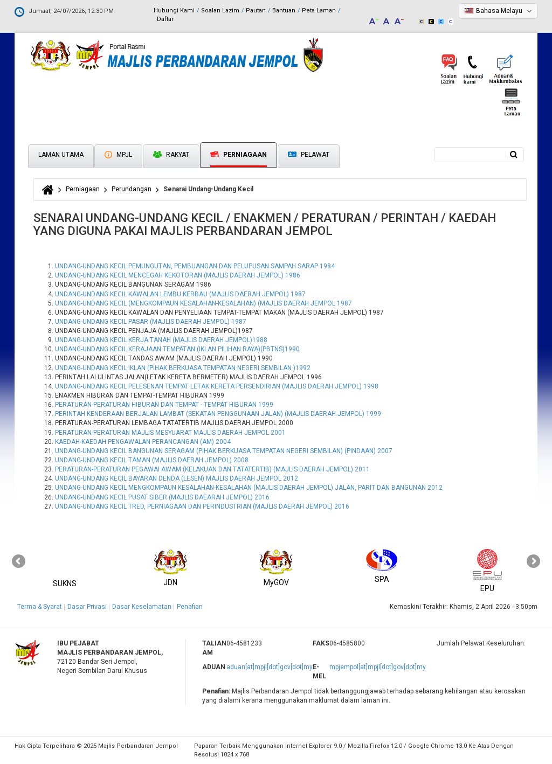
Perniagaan (238, 154)
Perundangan (131, 189)
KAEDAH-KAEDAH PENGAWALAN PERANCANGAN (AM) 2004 (143, 442)
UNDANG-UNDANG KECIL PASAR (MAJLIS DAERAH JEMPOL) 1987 (150, 321)
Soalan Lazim (220, 10)
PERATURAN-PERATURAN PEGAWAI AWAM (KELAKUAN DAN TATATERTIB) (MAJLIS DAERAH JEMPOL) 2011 (212, 469)
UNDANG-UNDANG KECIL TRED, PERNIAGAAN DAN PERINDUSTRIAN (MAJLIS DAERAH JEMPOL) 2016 (202, 506)
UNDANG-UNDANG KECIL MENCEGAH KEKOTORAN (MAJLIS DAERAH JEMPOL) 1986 (177, 275)
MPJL (118, 154)
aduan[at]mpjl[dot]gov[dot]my (269, 667)
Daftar (165, 19)
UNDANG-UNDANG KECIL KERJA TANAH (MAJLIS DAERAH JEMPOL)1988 (161, 340)
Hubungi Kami (174, 10)
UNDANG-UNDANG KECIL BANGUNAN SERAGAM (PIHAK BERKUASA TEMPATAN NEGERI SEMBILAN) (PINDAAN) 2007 (223, 451)
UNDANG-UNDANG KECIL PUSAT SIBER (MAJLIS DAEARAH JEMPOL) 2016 (162, 497)
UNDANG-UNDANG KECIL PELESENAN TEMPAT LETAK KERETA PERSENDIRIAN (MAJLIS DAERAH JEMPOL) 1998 (216, 386)
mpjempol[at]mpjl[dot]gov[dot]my (377, 667)
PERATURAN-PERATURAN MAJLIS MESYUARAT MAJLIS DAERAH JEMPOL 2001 (170, 432)
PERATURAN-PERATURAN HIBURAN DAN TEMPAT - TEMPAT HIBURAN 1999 (164, 404)
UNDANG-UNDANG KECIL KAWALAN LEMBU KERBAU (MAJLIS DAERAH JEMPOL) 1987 (180, 294)
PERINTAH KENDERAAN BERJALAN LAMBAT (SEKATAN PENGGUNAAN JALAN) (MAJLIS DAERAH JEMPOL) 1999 (218, 414)
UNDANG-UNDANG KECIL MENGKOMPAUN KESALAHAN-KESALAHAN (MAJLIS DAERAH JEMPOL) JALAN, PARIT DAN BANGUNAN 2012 (249, 487)
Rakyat (171, 154)
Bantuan (283, 10)
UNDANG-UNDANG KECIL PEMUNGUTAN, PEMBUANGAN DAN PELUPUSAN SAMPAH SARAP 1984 (195, 266)
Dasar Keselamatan (141, 606)
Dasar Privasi (87, 606)
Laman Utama (61, 154)
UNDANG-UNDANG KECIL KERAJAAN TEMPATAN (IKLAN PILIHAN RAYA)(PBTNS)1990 (177, 349)
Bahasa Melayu (499, 11)
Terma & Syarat (39, 606)
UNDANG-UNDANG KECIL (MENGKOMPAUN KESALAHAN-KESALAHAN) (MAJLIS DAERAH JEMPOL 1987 (203, 303)
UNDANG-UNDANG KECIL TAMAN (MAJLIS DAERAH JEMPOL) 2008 (152, 460)
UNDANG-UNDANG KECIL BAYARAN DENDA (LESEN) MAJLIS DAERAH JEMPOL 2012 (176, 478)
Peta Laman (319, 10)
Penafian (190, 606)
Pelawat (308, 155)
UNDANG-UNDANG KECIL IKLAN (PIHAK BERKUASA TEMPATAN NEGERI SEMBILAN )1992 (182, 368)
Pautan (256, 10)
